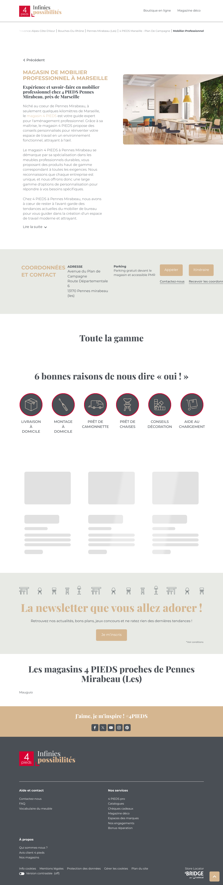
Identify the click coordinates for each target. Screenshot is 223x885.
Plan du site (140, 868)
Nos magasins (29, 858)
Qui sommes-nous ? (33, 848)
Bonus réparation (120, 828)
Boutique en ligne (157, 10)
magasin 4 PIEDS (42, 116)
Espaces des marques (123, 818)
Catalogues (116, 804)
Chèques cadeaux (120, 809)
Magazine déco (189, 10)
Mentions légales (51, 869)
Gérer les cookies (116, 868)
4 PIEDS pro (116, 799)
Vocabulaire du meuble (35, 809)
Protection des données (84, 869)
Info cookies (27, 869)
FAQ (22, 804)
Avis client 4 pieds (31, 853)
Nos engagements (121, 823)
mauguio (26, 692)
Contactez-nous (30, 799)
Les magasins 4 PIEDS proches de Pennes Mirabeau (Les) (111, 673)
